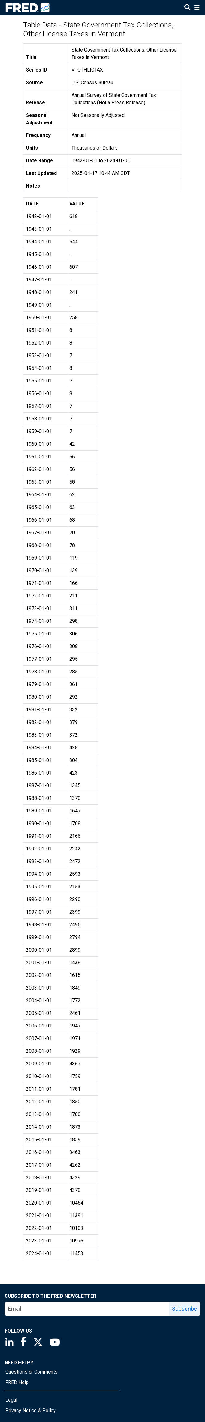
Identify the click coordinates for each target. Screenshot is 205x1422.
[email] (87, 1309)
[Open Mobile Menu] (197, 8)
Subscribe (184, 1308)
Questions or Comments (31, 1372)
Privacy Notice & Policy (30, 1410)
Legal (11, 1400)
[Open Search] (187, 8)
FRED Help (17, 1382)
